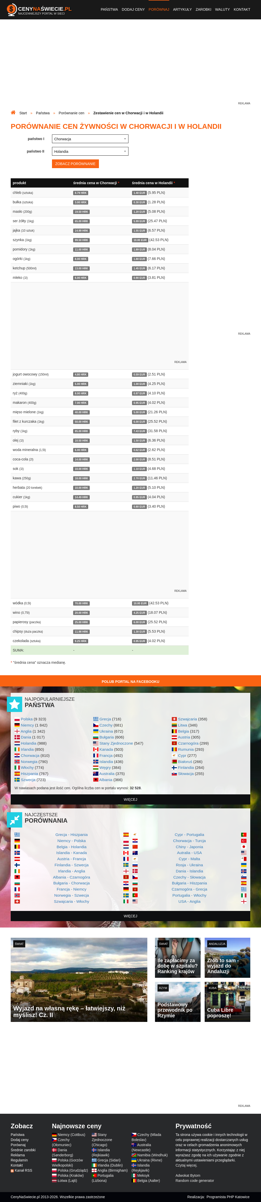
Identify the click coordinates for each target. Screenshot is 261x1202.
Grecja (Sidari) (109, 1160)
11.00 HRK (81, 249)
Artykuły (182, 9)
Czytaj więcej (186, 1165)
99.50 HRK (81, 240)
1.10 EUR (139, 468)
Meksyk (143, 1175)
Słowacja (186, 773)
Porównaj (159, 9)
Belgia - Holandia (71, 847)
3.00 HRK (81, 202)
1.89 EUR (139, 249)
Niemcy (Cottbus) (71, 1135)
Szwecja (28, 780)
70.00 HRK (81, 603)
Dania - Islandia (189, 871)
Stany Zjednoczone (116, 743)
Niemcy (27, 725)
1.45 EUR (139, 268)
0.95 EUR (139, 402)
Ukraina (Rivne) (149, 1160)
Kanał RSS (23, 1170)
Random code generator (195, 1181)
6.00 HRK (81, 277)
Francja (105, 755)
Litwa (182, 725)
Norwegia (29, 761)
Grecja (105, 719)
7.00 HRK (81, 402)
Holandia (28, 743)
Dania (26, 737)
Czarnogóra (188, 743)
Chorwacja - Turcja (189, 840)
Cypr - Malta (189, 859)
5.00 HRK (81, 383)
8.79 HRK (81, 192)
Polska (27, 719)
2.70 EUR (139, 478)
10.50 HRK (81, 440)
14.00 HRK (81, 459)
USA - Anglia (189, 901)
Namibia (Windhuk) (152, 1155)
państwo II (35, 151)
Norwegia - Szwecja (71, 895)
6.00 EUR (139, 421)
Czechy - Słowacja (189, 877)
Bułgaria (106, 737)
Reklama (18, 1155)
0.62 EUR (139, 450)
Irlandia (27, 749)
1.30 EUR (139, 631)
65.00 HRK (81, 221)
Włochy (27, 767)
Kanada (106, 749)
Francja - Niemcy (71, 889)
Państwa (109, 9)
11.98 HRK (81, 631)
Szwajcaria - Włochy (71, 901)
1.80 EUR (139, 258)
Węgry (105, 767)
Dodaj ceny (133, 9)
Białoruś (185, 761)
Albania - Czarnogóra (71, 877)
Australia (106, 773)
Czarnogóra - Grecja (189, 889)
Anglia (26, 731)
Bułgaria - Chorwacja (71, 883)
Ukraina (106, 731)
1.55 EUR (139, 230)
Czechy (105, 725)
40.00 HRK (81, 412)
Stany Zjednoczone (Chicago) (102, 1140)
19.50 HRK (81, 211)
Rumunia (186, 749)
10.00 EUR (140, 240)
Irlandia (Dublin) (110, 1165)
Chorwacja (30, 755)
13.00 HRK (81, 268)
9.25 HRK (81, 641)
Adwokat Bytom (188, 1175)
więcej (130, 799)
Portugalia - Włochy (189, 895)
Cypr (182, 755)
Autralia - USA (189, 852)
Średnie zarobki (23, 1150)
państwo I (36, 139)
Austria (184, 737)
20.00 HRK (81, 612)
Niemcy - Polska (71, 840)
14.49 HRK (81, 497)
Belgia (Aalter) (148, 1181)
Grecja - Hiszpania (71, 834)
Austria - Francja (71, 859)
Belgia (183, 731)
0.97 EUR (139, 393)
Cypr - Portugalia (189, 834)
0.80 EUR (139, 506)
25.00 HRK (81, 622)
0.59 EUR (139, 374)
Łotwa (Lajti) (67, 1181)
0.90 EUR (139, 277)
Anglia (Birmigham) (112, 1170)
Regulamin (19, 1160)
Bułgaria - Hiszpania (189, 883)
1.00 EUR (139, 383)
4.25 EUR (139, 612)
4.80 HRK (81, 374)
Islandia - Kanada (71, 852)
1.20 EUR (139, 211)
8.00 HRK (81, 258)
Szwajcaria (187, 719)
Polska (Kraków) (71, 1175)
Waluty (222, 9)
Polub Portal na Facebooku (130, 682)
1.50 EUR (139, 440)
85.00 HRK (81, 431)
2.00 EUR (139, 459)
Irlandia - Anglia (71, 871)
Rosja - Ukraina (189, 865)
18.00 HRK (81, 478)
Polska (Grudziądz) (73, 1170)
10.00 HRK (81, 468)
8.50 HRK (81, 506)
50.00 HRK (81, 421)
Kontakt (242, 9)
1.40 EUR (139, 192)
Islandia (106, 761)
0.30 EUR (139, 202)
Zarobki (203, 9)
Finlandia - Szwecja (71, 865)
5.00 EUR (139, 412)
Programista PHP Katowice (228, 1197)
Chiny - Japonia (189, 847)
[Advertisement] (130, 65)
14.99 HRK (81, 230)
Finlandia (186, 767)
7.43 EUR (139, 431)
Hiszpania (29, 773)
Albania (105, 780)
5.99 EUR (139, 221)
